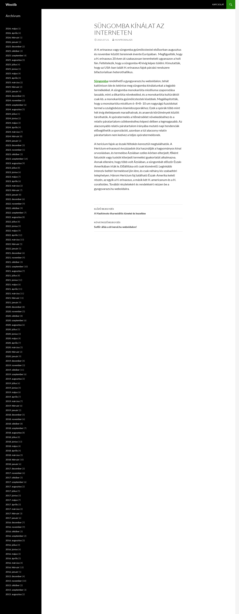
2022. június (12, 226)
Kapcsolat (218, 4)
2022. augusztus (14, 217)
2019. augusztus (14, 378)
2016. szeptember (14, 535)
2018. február (12, 459)
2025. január (12, 91)
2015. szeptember (14, 589)
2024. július (11, 113)
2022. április (12, 235)
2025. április (12, 78)
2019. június (12, 387)
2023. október (13, 154)
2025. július (11, 64)
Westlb (11, 4)
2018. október (13, 423)
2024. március (13, 131)
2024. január (12, 140)
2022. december (14, 199)
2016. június (12, 549)
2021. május (12, 284)
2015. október (13, 585)
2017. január (12, 518)
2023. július (11, 167)
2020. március (13, 347)
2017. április (12, 504)
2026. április (12, 33)
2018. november (14, 419)
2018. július (11, 437)
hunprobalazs (123, 39)
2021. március (13, 293)
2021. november (14, 257)
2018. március (13, 455)
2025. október (13, 51)
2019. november (14, 365)
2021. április (12, 289)
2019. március (13, 401)
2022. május (12, 230)
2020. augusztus (14, 324)
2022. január (12, 248)
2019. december (14, 360)
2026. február (12, 37)
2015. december (14, 576)
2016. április (12, 558)
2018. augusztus (14, 432)
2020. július (11, 329)
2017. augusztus (14, 486)
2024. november (14, 100)
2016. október (13, 531)
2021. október (13, 262)
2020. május (12, 338)
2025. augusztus (14, 60)
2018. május (12, 446)
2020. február (12, 351)
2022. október (13, 208)
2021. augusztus (14, 271)
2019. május (12, 392)
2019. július (11, 383)
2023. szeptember (14, 158)
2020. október (13, 315)
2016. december (14, 522)
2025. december (14, 46)
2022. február (12, 244)
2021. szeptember (14, 266)
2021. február (12, 298)
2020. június (12, 333)
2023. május (12, 176)
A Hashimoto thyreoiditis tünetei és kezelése (138, 211)
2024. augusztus (14, 109)
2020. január (12, 356)
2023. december (14, 145)
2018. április (12, 450)
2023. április (12, 181)
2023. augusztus (14, 163)
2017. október (13, 477)
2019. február (12, 405)
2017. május (12, 500)
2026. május (12, 28)
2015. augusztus (14, 594)
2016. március (13, 562)
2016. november (14, 527)
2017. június (12, 495)
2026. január (12, 42)
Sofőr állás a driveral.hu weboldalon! (138, 224)
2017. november (14, 473)
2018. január (12, 464)
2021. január (12, 302)
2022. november (14, 203)
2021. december (14, 253)
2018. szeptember (14, 428)
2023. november (14, 149)
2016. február (12, 567)
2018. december (14, 414)
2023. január (12, 194)
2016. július (11, 544)
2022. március (13, 239)
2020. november (14, 311)
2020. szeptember (14, 320)
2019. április (12, 396)
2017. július (11, 491)
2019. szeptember (14, 374)
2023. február (12, 190)
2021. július (11, 275)
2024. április (12, 127)
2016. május (12, 553)
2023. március (13, 185)
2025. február (12, 86)
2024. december (14, 95)
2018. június (12, 441)
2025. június (12, 69)
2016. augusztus (14, 540)
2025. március (13, 82)
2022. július (11, 221)
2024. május (12, 122)
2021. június (12, 280)
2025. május (12, 73)
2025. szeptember (14, 55)
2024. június (12, 118)
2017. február (12, 513)
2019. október (13, 369)
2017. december (14, 468)
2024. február (12, 136)
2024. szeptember (14, 104)
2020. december (14, 307)
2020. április (12, 342)
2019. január (12, 410)
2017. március (13, 509)
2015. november (14, 580)
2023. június (12, 172)
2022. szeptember (14, 212)
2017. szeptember (14, 482)
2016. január (12, 571)
